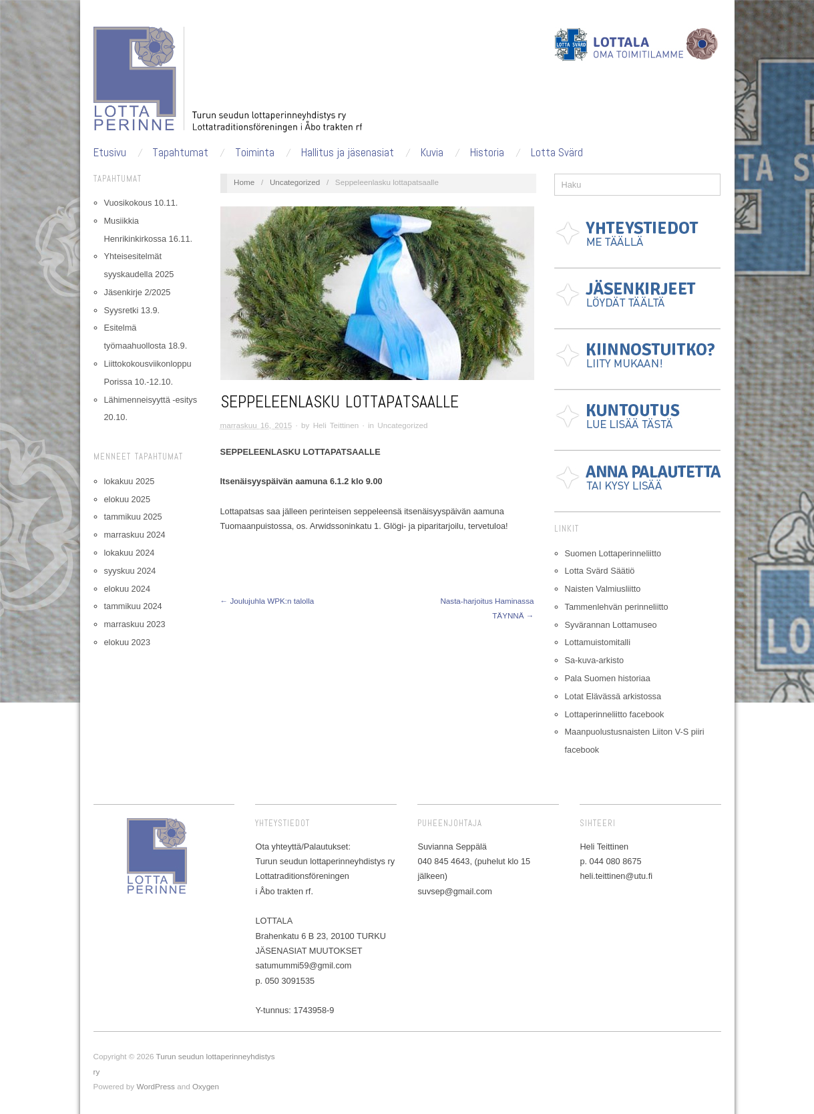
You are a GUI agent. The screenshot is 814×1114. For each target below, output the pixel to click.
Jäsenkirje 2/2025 (137, 292)
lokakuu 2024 (129, 553)
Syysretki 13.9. (132, 310)
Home (244, 182)
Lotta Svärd (557, 152)
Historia (487, 152)
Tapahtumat (180, 152)
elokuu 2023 (127, 642)
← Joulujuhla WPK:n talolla (267, 600)
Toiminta (254, 152)
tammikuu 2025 (133, 517)
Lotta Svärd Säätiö (600, 571)
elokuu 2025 (127, 499)
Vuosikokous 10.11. (141, 203)
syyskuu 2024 (130, 571)
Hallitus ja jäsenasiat (347, 152)
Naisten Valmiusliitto (603, 589)
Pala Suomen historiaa (607, 678)
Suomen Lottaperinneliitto (613, 553)
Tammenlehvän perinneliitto (616, 607)
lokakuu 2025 (129, 481)
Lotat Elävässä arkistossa (613, 696)
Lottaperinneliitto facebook (614, 714)
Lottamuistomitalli (598, 642)
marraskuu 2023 (135, 624)
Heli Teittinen (336, 425)
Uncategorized (295, 182)
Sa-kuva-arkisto (594, 660)
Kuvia (432, 152)
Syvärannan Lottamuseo (611, 625)
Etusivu (109, 152)
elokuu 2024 (127, 589)
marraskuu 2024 (135, 535)
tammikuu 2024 (133, 606)
